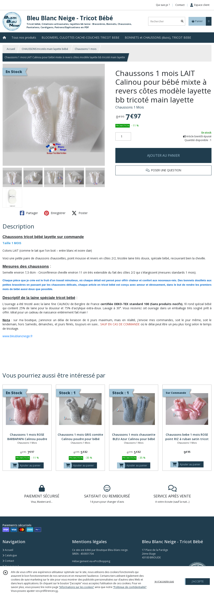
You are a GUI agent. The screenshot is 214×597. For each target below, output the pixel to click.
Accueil (11, 49)
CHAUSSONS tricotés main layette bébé (45, 49)
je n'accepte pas (164, 581)
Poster (80, 213)
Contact (180, 5)
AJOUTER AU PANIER (163, 155)
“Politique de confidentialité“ (129, 587)
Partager (29, 213)
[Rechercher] (182, 21)
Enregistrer (54, 213)
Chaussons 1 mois (85, 49)
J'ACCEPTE (198, 581)
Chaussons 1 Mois (129, 107)
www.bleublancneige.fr (18, 336)
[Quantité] (123, 136)
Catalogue (10, 555)
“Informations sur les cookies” (76, 587)
